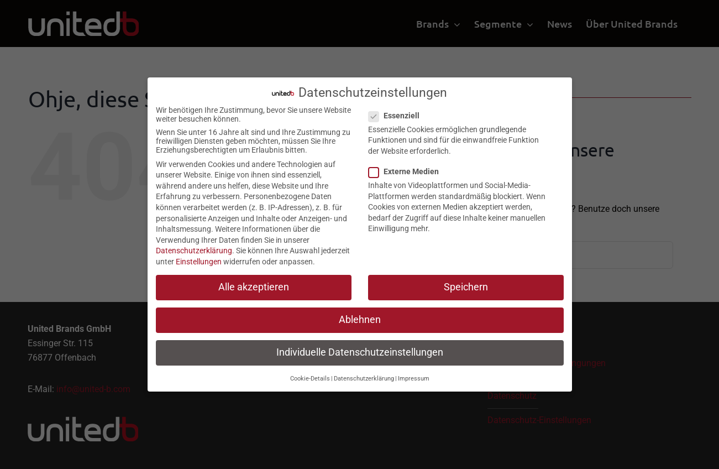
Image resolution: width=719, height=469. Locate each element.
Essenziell (398, 112)
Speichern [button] (466, 284)
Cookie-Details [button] (310, 375)
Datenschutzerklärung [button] (364, 375)
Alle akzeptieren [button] (253, 284)
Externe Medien (408, 169)
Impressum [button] (413, 375)
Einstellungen (199, 259)
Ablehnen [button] (360, 317)
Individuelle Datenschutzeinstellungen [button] (359, 350)
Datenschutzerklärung (194, 248)
